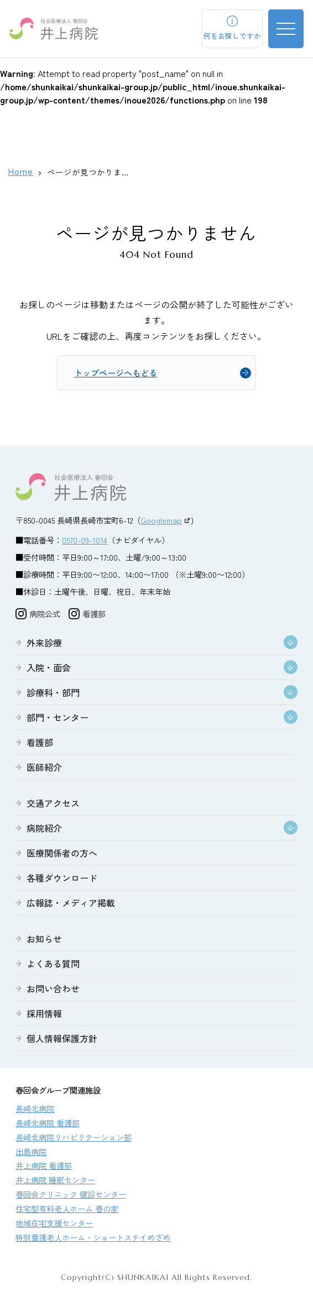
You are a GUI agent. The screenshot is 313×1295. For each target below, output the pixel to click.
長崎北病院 (34, 1110)
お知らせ (44, 940)
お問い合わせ (53, 990)
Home (20, 172)
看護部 (40, 743)
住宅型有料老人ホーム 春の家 (66, 1210)
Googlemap (161, 521)
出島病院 (30, 1153)
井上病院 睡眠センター (55, 1181)
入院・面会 (49, 669)
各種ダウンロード (62, 879)
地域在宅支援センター (54, 1224)
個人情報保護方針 (62, 1040)
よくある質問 (53, 965)
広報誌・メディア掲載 (71, 904)
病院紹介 (44, 829)
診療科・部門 (53, 694)
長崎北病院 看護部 (47, 1124)
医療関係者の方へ (62, 854)
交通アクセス (53, 804)
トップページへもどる (118, 373)
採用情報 (44, 1015)
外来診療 (44, 644)
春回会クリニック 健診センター (70, 1195)
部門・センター (57, 719)
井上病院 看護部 (43, 1167)
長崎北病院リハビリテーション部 (73, 1138)
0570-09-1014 (84, 541)
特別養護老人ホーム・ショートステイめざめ (92, 1239)
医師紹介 (44, 768)
